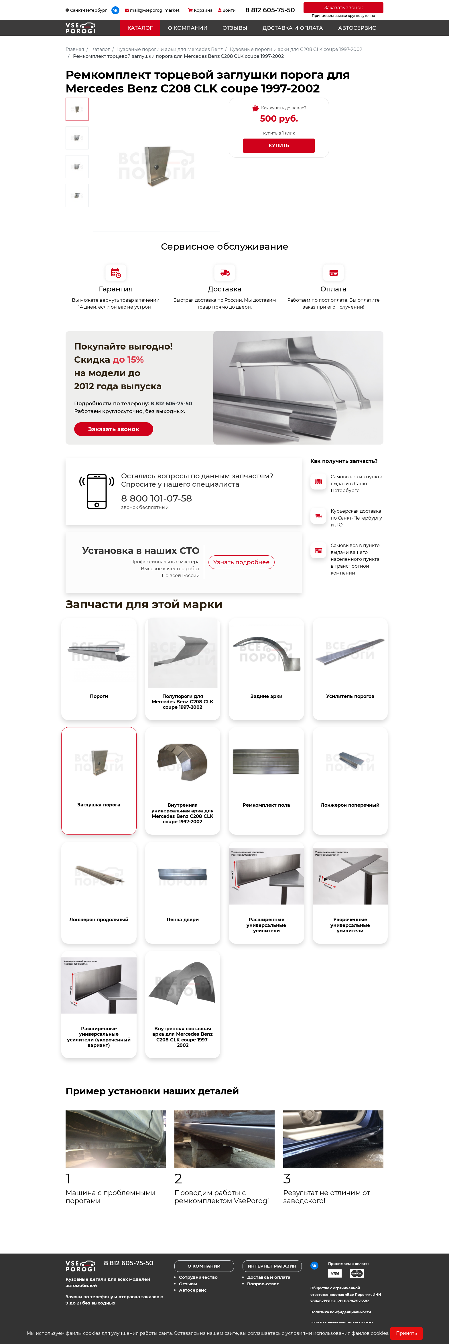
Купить (279, 145)
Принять (406, 1333)
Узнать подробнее (241, 562)
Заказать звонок (343, 7)
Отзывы (234, 28)
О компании (188, 28)
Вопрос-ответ (263, 1283)
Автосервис (357, 28)
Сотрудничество (198, 1277)
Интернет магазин (272, 1266)
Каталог (140, 28)
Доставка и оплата (293, 28)
